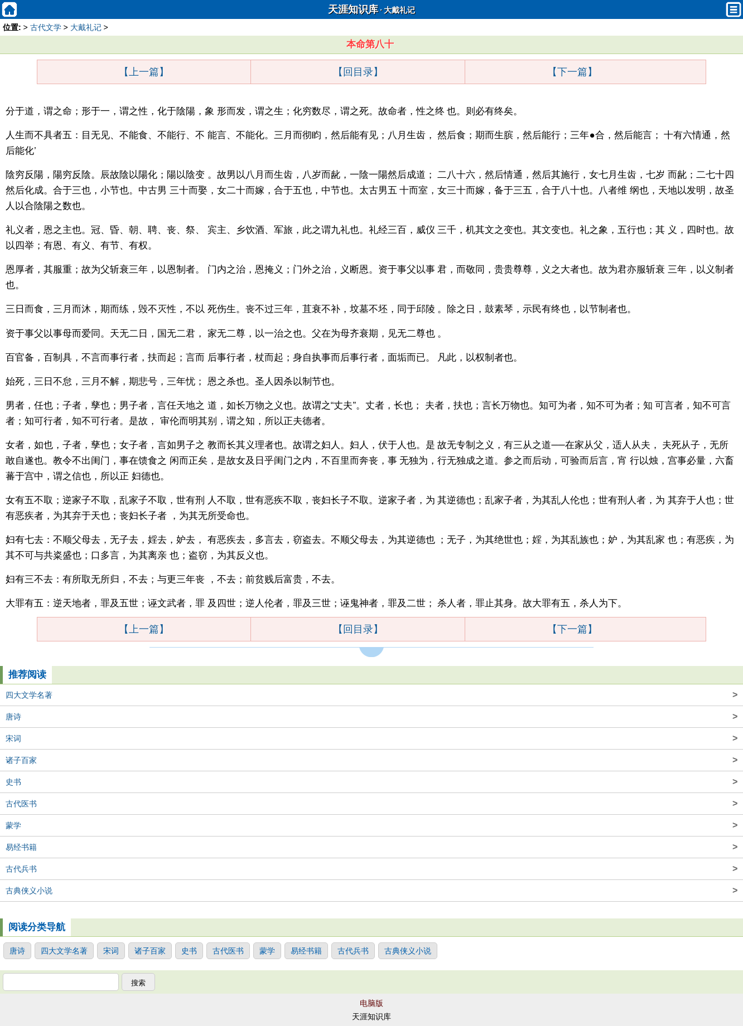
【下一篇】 (572, 71)
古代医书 (371, 803)
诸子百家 (371, 760)
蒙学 (371, 825)
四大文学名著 (371, 695)
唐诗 (371, 716)
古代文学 (45, 27)
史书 (371, 781)
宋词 (371, 738)
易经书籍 (371, 847)
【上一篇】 (144, 71)
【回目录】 (358, 71)
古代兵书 (371, 868)
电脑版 (371, 1003)
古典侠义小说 (371, 890)
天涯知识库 (353, 9)
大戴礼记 (399, 10)
